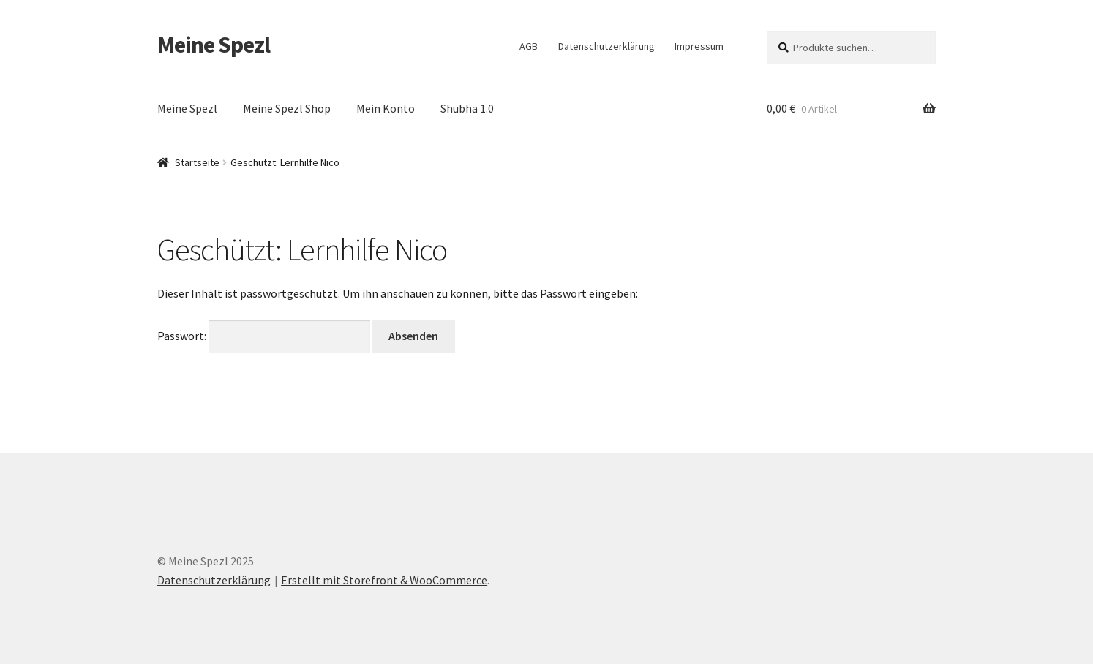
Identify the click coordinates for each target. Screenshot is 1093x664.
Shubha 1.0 (467, 108)
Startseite (197, 162)
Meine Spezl (213, 44)
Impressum (699, 46)
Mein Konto (385, 108)
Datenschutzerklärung (606, 46)
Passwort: (263, 335)
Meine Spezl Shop (287, 108)
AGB (528, 46)
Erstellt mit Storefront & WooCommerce (384, 580)
